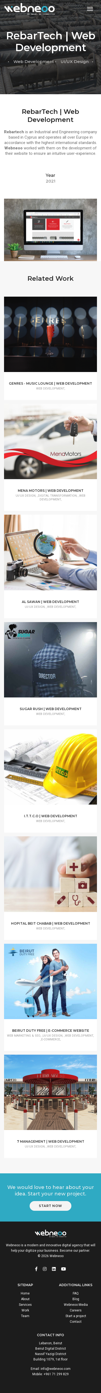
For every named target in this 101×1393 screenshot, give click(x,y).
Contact (76, 1322)
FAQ (76, 1293)
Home (25, 1293)
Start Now (50, 1206)
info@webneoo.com (56, 1369)
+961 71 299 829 (56, 1374)
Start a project (75, 1316)
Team (25, 1316)
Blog (75, 1299)
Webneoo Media (76, 1305)
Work (25, 1310)
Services (25, 1305)
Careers (76, 1310)
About (25, 1299)
